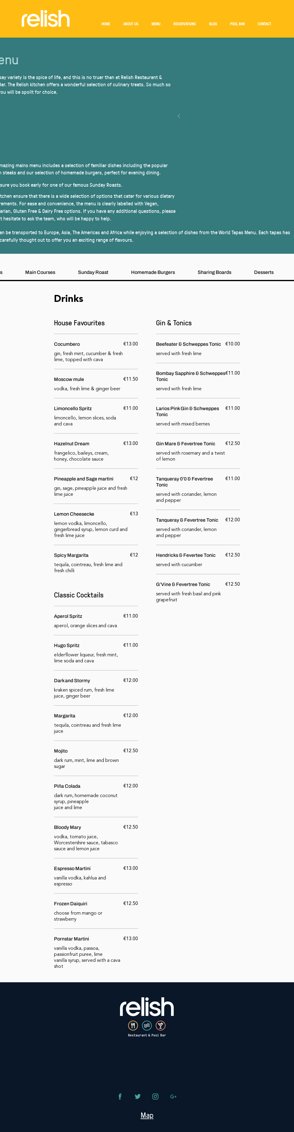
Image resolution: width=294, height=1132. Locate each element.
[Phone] (120, 1096)
